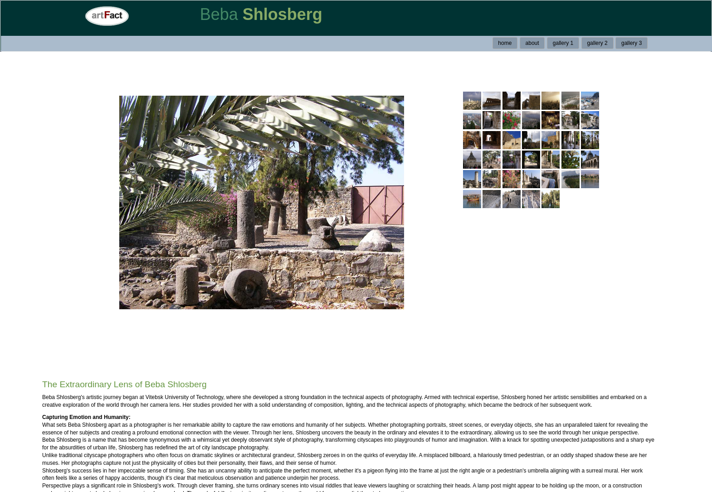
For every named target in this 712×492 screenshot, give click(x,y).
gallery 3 (631, 43)
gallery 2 (597, 43)
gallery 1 (563, 43)
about (532, 43)
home (505, 43)
